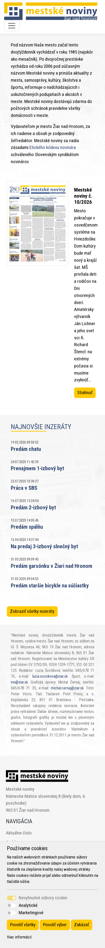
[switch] (11, 905)
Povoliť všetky (23, 924)
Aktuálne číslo (19, 833)
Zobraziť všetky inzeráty (32, 611)
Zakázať (81, 924)
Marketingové (31, 912)
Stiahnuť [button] (84, 392)
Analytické (28, 905)
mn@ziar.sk (19, 682)
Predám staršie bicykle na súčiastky (50, 585)
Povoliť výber (55, 924)
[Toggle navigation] (11, 25)
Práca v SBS (24, 488)
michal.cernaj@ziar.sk (67, 688)
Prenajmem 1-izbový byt (37, 468)
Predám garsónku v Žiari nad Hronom (51, 566)
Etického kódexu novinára (52, 147)
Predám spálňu (27, 527)
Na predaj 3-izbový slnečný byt (44, 546)
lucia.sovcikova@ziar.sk (50, 676)
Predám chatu (26, 449)
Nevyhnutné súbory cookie (43, 898)
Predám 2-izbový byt (33, 507)
